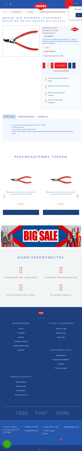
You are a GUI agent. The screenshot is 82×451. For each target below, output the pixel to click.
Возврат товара (61, 333)
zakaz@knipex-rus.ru (71, 427)
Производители (61, 355)
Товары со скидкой (61, 368)
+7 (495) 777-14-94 (31, 427)
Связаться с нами (61, 328)
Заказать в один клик (61, 71)
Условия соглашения (20, 341)
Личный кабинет (21, 382)
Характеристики (26, 116)
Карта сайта (61, 337)
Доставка (21, 337)
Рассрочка (21, 350)
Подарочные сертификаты (61, 359)
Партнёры (61, 364)
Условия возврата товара (21, 346)
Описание (9, 116)
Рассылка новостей (21, 395)
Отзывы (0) (43, 116)
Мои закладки (21, 390)
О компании (21, 333)
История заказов (21, 386)
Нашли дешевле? (50, 51)
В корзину (60, 65)
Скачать (20, 328)
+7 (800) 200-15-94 (31, 431)
